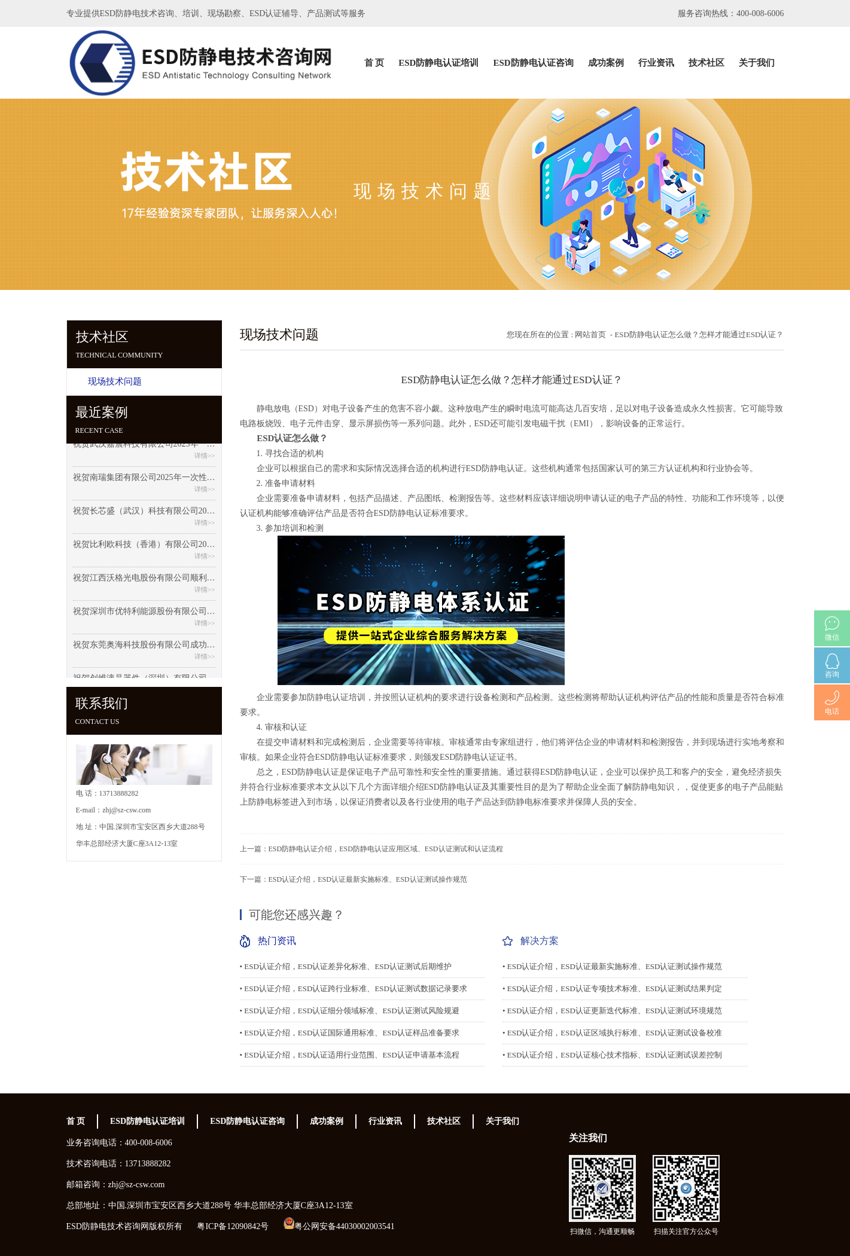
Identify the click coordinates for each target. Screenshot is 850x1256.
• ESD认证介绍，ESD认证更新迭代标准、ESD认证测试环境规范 (612, 1010)
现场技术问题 (115, 381)
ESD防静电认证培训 (438, 63)
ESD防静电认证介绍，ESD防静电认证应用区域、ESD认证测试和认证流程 (386, 849)
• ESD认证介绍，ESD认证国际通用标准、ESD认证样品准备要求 (349, 1032)
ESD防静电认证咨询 (533, 63)
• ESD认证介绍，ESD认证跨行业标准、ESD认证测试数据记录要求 (353, 988)
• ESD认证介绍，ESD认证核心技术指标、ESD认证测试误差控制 (612, 1054)
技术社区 (706, 63)
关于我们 (757, 63)
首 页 (374, 63)
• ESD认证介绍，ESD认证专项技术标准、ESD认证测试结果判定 (612, 988)
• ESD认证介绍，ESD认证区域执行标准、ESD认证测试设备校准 (612, 1032)
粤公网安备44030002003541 (344, 1226)
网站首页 (590, 334)
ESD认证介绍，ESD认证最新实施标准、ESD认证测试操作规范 (368, 879)
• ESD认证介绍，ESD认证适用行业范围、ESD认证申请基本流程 (349, 1054)
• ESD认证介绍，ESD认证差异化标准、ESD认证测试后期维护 (346, 966)
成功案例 (606, 63)
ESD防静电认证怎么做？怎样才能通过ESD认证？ (699, 334)
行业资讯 (656, 63)
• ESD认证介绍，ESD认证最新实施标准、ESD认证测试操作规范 (612, 966)
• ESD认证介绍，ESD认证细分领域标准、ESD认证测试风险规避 (349, 1010)
